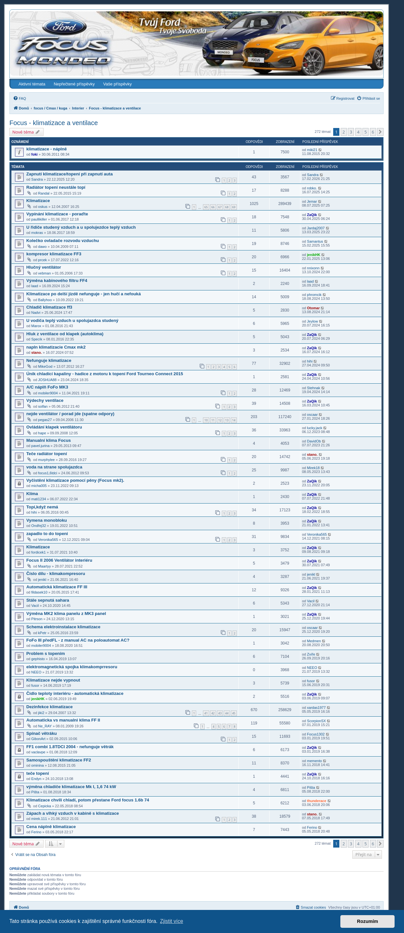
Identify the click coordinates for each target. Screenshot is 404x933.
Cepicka (44, 806)
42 (213, 713)
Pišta (35, 792)
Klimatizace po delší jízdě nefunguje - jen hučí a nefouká (83, 293)
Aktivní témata (32, 84)
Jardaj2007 (315, 228)
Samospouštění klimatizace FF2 (58, 760)
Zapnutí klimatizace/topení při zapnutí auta (69, 174)
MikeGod (45, 366)
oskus (42, 207)
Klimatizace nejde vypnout (53, 680)
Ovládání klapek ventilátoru (54, 427)
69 (233, 207)
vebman (44, 273)
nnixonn (313, 268)
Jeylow (312, 321)
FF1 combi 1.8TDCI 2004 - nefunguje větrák (70, 746)
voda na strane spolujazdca (54, 467)
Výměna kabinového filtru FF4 (56, 280)
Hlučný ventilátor (43, 267)
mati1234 (38, 499)
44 (226, 713)
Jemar (312, 201)
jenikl (42, 580)
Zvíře (311, 654)
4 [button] (358, 132)
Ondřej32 (38, 526)
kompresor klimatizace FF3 (53, 253)
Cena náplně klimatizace (51, 826)
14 (233, 420)
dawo (42, 247)
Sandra (37, 179)
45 (233, 713)
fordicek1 (38, 552)
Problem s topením (45, 653)
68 (226, 207)
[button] (380, 132)
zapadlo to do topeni (47, 533)
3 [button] (351, 132)
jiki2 (41, 713)
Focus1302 (315, 734)
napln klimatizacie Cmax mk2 (56, 347)
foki (34, 154)
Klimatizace (38, 200)
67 (219, 207)
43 (219, 713)
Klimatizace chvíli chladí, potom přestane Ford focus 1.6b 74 (87, 800)
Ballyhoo (45, 300)
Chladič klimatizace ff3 (49, 307)
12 (219, 420)
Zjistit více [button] (171, 921)
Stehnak (313, 388)
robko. (312, 188)
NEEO (36, 672)
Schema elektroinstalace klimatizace (63, 626)
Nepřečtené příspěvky (74, 84)
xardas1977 (316, 707)
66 (213, 207)
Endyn (36, 779)
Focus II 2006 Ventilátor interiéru (59, 560)
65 (206, 207)
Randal (43, 193)
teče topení (37, 773)
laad (34, 286)
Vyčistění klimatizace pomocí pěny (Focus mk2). (75, 480)
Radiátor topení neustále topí (55, 187)
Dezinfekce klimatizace (49, 706)
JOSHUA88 (47, 380)
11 (213, 420)
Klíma (32, 493)
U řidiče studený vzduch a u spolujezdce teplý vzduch (81, 227)
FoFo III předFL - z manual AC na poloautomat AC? (77, 640)
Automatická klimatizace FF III (56, 586)
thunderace (316, 801)
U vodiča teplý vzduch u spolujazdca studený (72, 320)
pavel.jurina (40, 446)
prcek (42, 260)
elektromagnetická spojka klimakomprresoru (71, 666)
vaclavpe (38, 752)
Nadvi (35, 312)
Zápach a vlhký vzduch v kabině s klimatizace (72, 813)
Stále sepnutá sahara (47, 600)
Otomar (313, 308)
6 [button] (373, 132)
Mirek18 (313, 468)
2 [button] (344, 132)
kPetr (42, 633)
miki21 (312, 150)
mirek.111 (39, 819)
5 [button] (365, 132)
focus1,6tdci (47, 473)
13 (226, 420)
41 (206, 713)
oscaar (312, 414)
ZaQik (312, 215)
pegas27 (45, 420)
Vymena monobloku (46, 520)
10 (206, 420)
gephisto (38, 659)
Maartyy (44, 566)
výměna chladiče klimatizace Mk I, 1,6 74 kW (71, 786)
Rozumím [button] (367, 921)
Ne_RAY (45, 726)
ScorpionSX (316, 721)
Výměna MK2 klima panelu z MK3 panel (66, 613)
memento (314, 761)
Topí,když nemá (42, 507)
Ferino (36, 832)
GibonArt (38, 739)
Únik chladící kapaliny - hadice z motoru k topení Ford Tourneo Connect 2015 (104, 373)
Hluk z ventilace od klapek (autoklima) (64, 333)
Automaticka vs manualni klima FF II (63, 720)
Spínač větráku (41, 733)
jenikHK (313, 255)
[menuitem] (19, 98)
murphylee (46, 460)
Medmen (314, 641)
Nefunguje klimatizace (48, 360)
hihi (309, 361)
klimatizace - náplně (46, 149)
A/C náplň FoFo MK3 (47, 387)
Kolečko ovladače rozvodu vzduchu (62, 240)
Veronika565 (48, 540)
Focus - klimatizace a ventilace (53, 122)
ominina (37, 765)
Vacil (35, 605)
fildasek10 (39, 592)
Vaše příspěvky (117, 84)
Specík (36, 339)
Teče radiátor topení (46, 453)
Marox (36, 326)
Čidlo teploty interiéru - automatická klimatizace (74, 693)
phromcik (314, 295)
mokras (37, 233)
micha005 (39, 486)
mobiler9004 (48, 393)
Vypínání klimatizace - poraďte (57, 213)
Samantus (315, 241)
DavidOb (314, 441)
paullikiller (39, 219)
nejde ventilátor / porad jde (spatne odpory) (70, 413)
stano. (36, 352)
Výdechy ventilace (44, 400)
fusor (35, 685)
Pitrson (36, 619)
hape (42, 433)
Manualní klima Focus (48, 440)
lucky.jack (314, 428)
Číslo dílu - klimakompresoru (55, 573)
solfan (42, 406)
